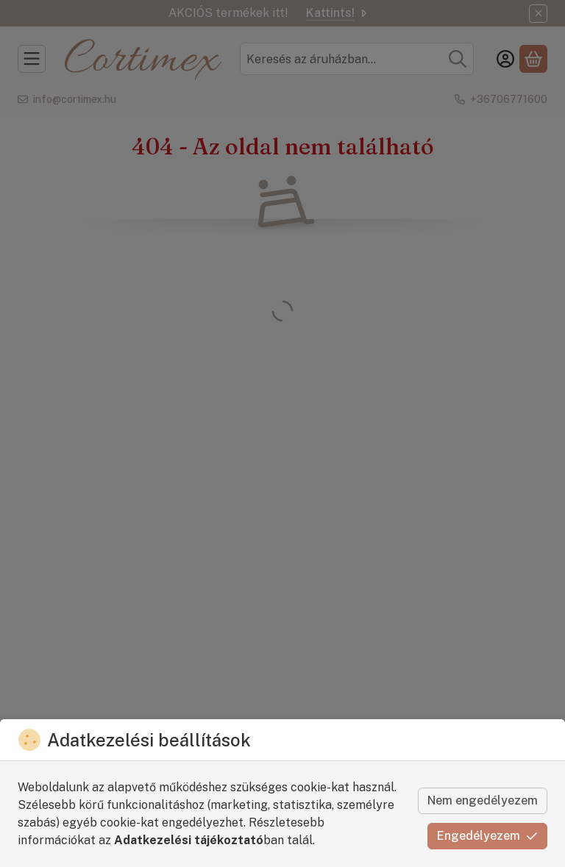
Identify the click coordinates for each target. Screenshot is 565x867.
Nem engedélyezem (482, 800)
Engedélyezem (487, 836)
